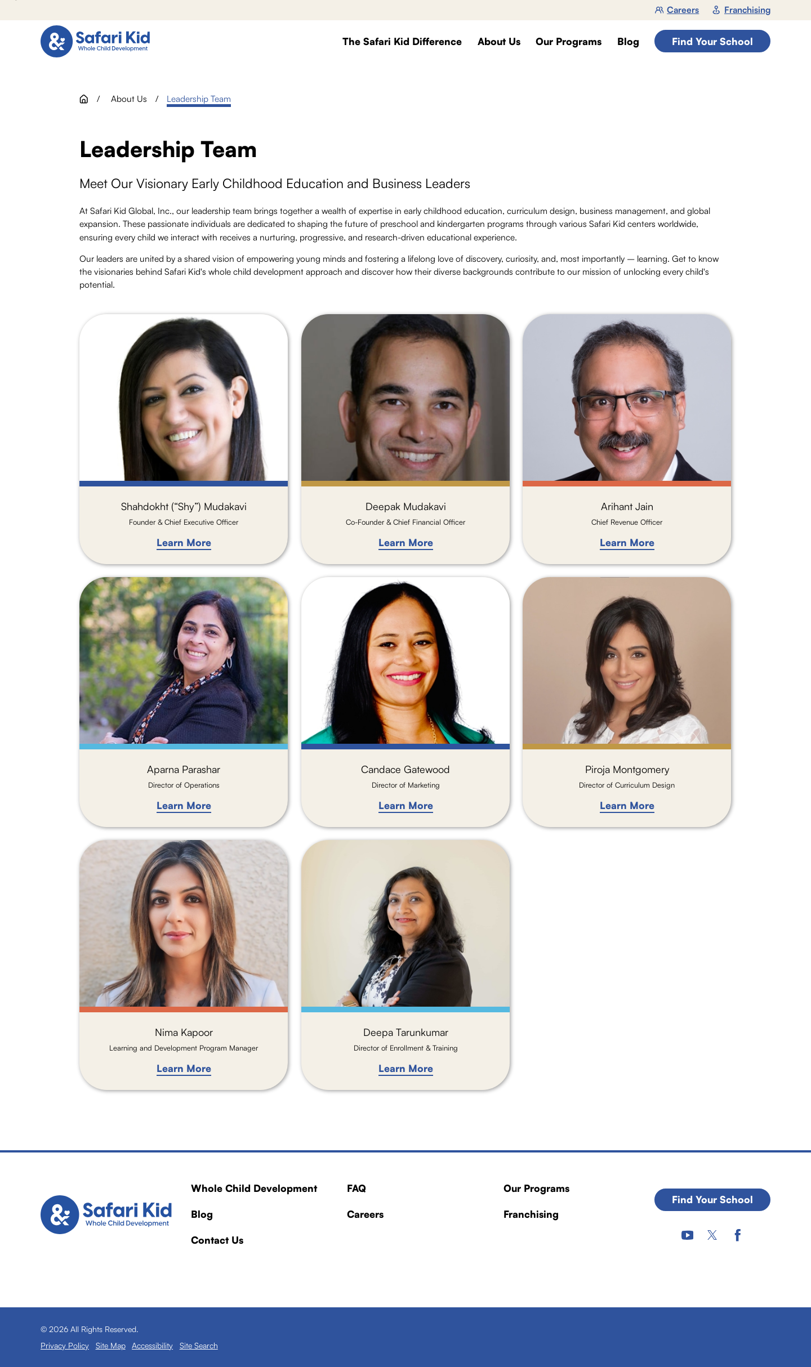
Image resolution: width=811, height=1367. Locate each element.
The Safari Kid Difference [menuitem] (402, 41)
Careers (677, 9)
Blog (202, 1214)
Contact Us (217, 1240)
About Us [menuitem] (499, 41)
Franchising (741, 9)
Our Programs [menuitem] (568, 41)
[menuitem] (65, 1345)
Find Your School (712, 41)
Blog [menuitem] (628, 41)
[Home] (100, 41)
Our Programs (536, 1188)
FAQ (356, 1188)
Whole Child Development (254, 1188)
